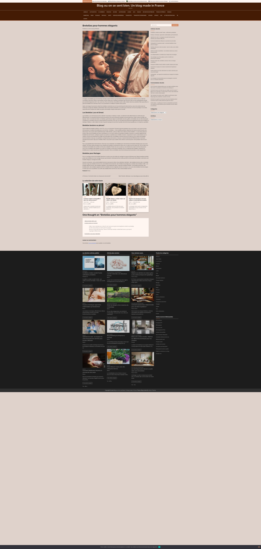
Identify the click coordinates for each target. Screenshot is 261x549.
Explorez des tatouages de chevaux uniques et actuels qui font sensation (137, 199)
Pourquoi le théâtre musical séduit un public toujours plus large (164, 64)
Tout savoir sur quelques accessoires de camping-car (162, 87)
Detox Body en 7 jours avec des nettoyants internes (144, 1)
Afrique (156, 15)
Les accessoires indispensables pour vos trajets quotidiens (163, 86)
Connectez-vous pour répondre (92, 233)
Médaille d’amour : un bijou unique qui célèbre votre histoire (115, 199)
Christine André (159, 341)
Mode (92, 15)
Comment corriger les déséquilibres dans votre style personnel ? (92, 199)
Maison (139, 12)
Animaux (86, 12)
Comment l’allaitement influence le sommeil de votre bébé (163, 40)
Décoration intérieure (148, 12)
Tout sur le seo (159, 327)
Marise (107, 202)
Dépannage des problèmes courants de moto (160, 96)
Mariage (169, 12)
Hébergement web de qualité (162, 348)
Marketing (86, 15)
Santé (109, 15)
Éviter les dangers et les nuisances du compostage (103, 1)
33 (134, 384)
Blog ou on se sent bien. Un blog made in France (130, 5)
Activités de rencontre (160, 344)
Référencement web (160, 339)
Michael (97, 28)
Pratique (104, 15)
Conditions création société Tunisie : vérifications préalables (163, 32)
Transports (129, 15)
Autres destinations (169, 15)
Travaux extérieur (160, 12)
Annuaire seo (158, 353)
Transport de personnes (140, 15)
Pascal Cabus (86, 202)
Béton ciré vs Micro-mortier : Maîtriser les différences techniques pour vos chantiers (142, 338)
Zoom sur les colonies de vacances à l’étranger (165, 1)
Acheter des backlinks (160, 332)
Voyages (150, 15)
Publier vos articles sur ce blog (162, 351)
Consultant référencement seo (162, 337)
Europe (85, 18)
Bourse (115, 12)
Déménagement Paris (160, 329)
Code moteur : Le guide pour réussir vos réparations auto (163, 102)
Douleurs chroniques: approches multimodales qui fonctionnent (164, 34)
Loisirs (129, 12)
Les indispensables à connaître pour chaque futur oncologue (164, 54)
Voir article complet (87, 285)
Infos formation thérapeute (161, 334)
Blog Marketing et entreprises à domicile (123, 1)
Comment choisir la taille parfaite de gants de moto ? (162, 100)
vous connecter (92, 243)
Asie (161, 15)
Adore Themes (152, 390)
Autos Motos (93, 12)
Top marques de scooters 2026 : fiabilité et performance (163, 95)
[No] (259, 547)
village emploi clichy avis (91, 221)
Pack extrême (159, 320)
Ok (159, 546)
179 (85, 386)
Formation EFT (159, 322)
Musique (97, 15)
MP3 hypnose (159, 325)
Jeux (134, 12)
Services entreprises (118, 15)
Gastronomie (122, 12)
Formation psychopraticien (161, 346)
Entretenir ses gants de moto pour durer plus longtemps (163, 99)
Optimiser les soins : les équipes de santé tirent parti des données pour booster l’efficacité (92, 338)
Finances (109, 12)
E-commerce (101, 12)
